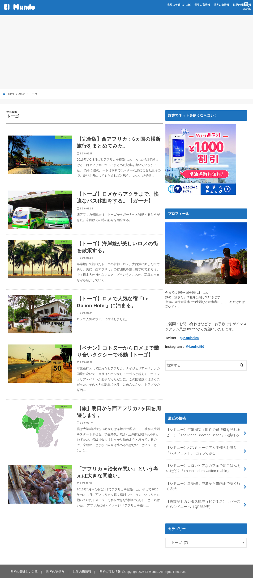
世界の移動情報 (242, 4)
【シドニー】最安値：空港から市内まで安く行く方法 (203, 485)
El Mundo (19, 6)
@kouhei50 (194, 346)
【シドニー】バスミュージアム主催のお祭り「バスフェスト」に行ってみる (201, 449)
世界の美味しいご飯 (179, 4)
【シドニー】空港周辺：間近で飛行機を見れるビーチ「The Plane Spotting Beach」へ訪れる (203, 432)
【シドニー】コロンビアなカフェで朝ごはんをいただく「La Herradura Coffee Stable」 (203, 467)
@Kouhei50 (189, 338)
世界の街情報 (221, 4)
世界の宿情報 (202, 4)
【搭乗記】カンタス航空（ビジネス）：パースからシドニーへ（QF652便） (203, 503)
